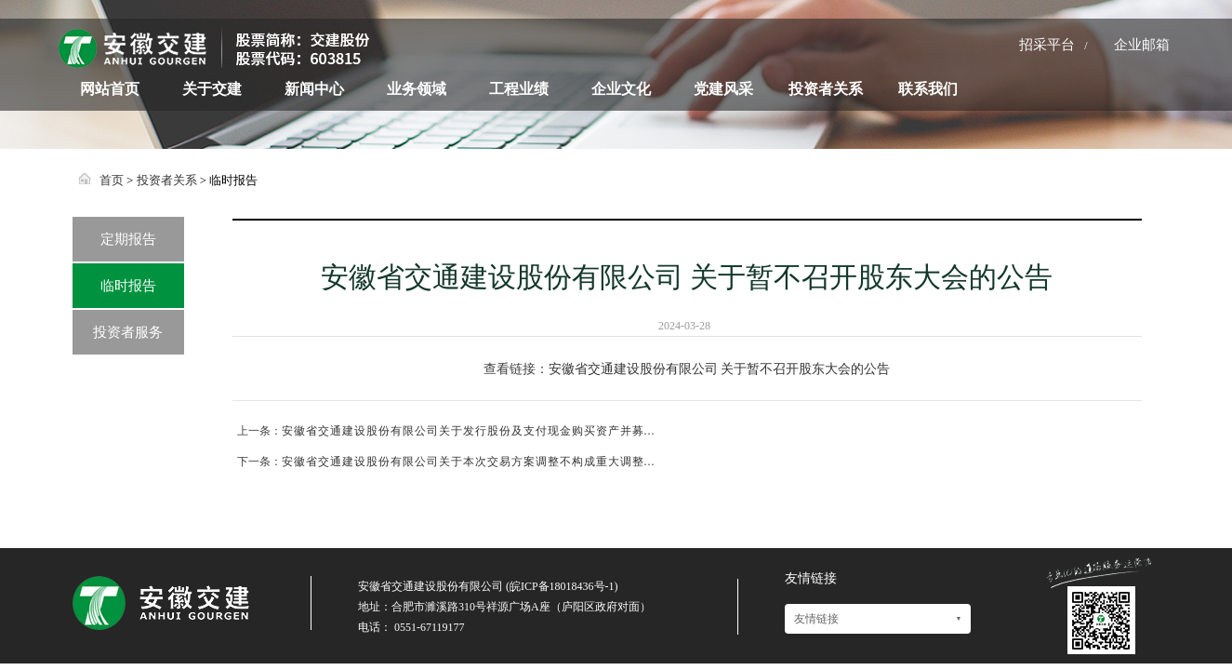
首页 (111, 180)
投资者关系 (825, 89)
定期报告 (128, 239)
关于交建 (212, 89)
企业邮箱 (1142, 44)
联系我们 (928, 89)
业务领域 (416, 89)
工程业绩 (519, 89)
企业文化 (621, 89)
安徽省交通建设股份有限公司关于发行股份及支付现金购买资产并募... (469, 430)
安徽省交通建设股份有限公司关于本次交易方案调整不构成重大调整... (469, 461)
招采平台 (1047, 44)
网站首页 (109, 89)
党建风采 (723, 89)
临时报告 (128, 285)
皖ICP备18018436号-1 (562, 586)
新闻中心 (314, 89)
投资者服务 (128, 332)
